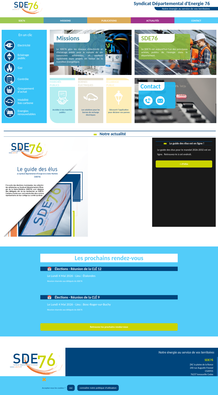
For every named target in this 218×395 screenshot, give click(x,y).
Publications (109, 20)
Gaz (20, 68)
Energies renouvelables (27, 112)
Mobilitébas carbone (25, 101)
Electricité (24, 45)
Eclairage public (23, 56)
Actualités (152, 20)
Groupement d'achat (26, 90)
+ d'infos (184, 163)
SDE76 (21, 20)
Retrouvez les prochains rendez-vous (109, 326)
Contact (196, 20)
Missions (65, 20)
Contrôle (23, 79)
